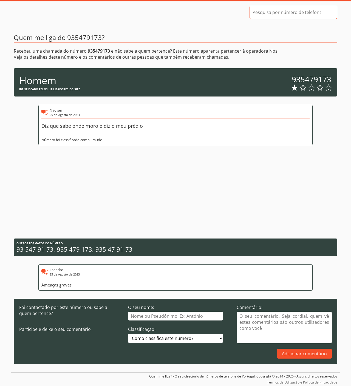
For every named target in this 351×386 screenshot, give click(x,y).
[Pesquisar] (328, 12)
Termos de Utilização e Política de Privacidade (302, 382)
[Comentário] (284, 327)
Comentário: (249, 307)
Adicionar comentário (304, 354)
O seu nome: (141, 307)
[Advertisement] (175, 192)
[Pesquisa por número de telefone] (287, 12)
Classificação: (141, 329)
